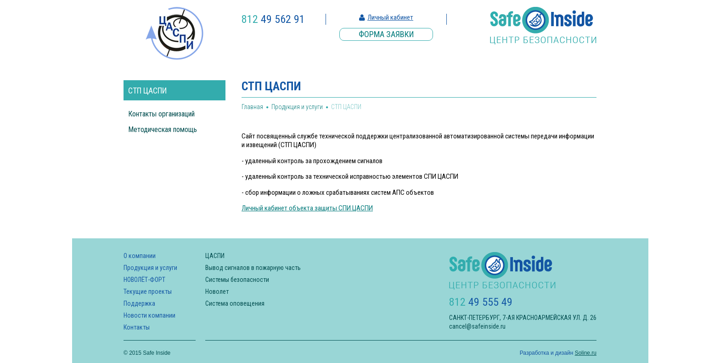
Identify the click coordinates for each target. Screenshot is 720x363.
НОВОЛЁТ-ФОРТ (144, 279)
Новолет (217, 291)
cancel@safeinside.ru (477, 326)
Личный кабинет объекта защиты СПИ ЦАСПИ (307, 208)
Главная (252, 106)
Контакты (137, 327)
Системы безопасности (237, 279)
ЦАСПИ (215, 255)
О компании (140, 255)
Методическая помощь (162, 129)
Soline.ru (585, 353)
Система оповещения (234, 303)
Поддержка (139, 303)
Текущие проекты (148, 291)
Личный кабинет (390, 17)
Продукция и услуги (297, 106)
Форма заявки (386, 34)
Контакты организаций (161, 114)
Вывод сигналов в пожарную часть (253, 267)
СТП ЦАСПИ (147, 90)
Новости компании (149, 315)
